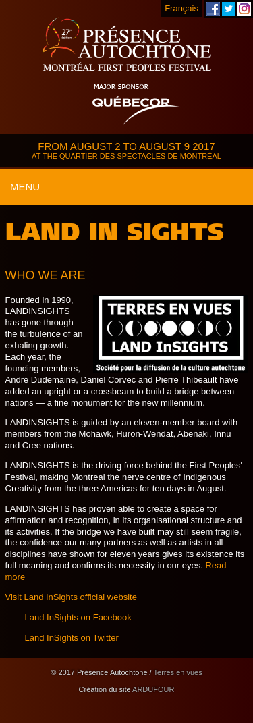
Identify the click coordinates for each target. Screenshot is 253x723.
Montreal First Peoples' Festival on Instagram (244, 9)
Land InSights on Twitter (72, 638)
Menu (25, 186)
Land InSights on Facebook (78, 617)
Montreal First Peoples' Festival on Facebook (213, 9)
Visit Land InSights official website (71, 597)
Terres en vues (178, 672)
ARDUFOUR (153, 689)
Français (181, 8)
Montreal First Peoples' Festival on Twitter (228, 9)
